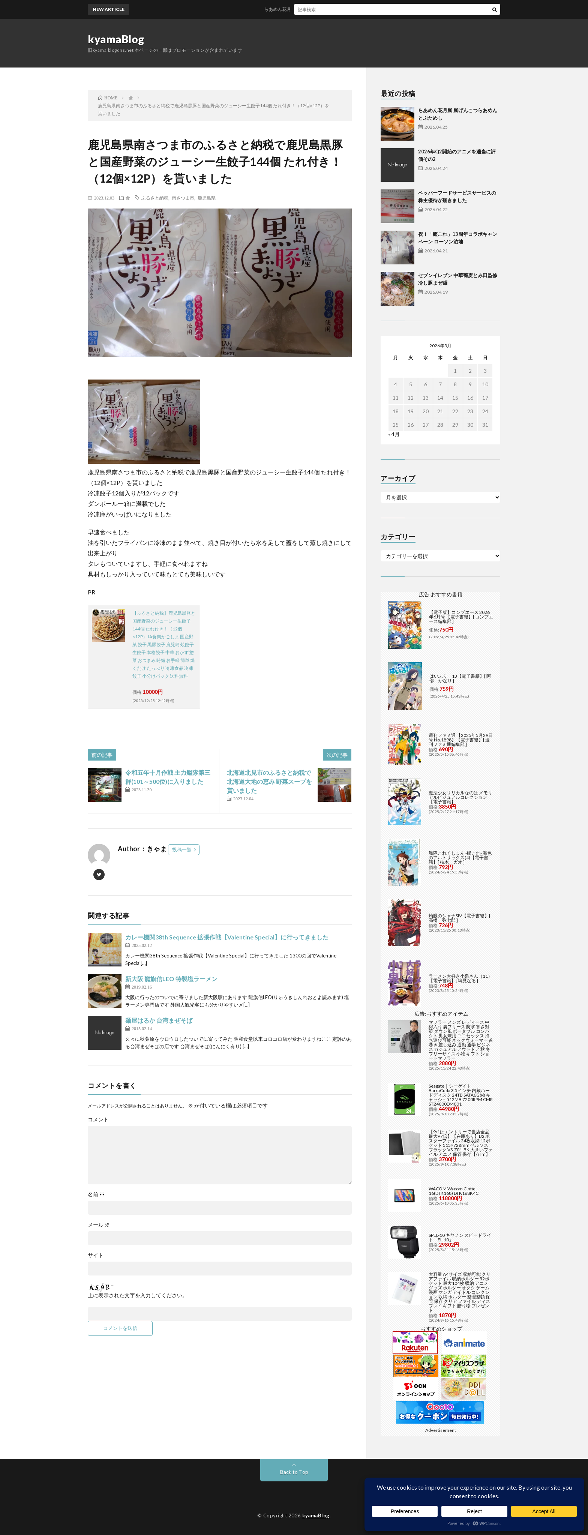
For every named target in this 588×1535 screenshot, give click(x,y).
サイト (96, 1255)
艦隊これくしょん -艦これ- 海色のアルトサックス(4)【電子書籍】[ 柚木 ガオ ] (460, 857)
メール (99, 1224)
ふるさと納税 (154, 197)
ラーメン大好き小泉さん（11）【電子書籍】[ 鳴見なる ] (460, 978)
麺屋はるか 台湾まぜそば (158, 1020)
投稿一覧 (182, 849)
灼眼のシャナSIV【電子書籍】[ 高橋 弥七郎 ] (459, 918)
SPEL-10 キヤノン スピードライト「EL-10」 (460, 1237)
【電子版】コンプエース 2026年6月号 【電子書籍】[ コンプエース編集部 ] (461, 616)
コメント (98, 1119)
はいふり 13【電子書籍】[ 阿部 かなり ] (460, 678)
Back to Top (294, 1472)
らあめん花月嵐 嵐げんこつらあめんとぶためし (317, 9)
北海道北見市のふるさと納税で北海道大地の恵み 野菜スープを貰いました (269, 781)
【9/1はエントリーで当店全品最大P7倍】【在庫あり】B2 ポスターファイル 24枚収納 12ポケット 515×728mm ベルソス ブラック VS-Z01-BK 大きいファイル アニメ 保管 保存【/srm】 (461, 1143)
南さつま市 (183, 197)
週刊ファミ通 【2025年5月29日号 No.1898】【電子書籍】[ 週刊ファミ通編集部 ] (461, 739)
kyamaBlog (116, 39)
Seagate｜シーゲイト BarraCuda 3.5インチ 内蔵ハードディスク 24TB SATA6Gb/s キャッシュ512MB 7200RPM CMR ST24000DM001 (461, 1095)
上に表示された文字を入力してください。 (138, 1295)
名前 (96, 1194)
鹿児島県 (207, 197)
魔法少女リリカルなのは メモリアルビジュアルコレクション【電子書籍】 (460, 797)
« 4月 (394, 434)
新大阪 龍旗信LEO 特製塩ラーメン (171, 978)
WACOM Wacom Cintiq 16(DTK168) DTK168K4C (453, 1191)
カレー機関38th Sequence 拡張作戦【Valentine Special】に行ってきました (226, 937)
